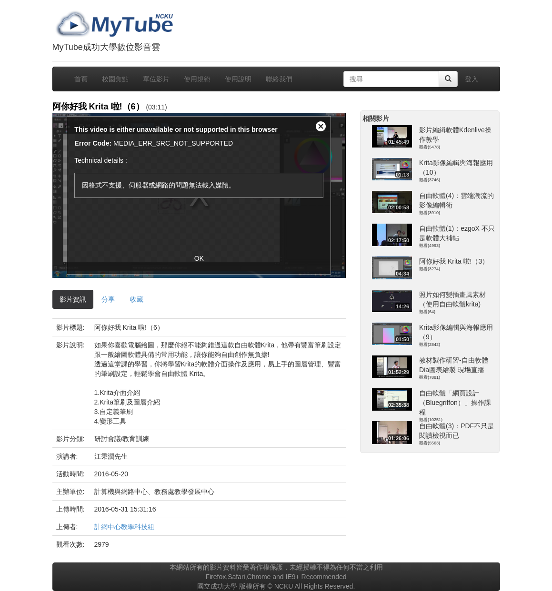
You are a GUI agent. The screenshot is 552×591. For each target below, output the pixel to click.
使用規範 (197, 79)
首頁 (81, 79)
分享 (108, 299)
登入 (471, 79)
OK (199, 258)
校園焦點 (115, 79)
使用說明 (238, 79)
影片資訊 (73, 299)
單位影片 (156, 79)
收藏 (136, 299)
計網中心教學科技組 (124, 527)
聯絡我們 (279, 79)
